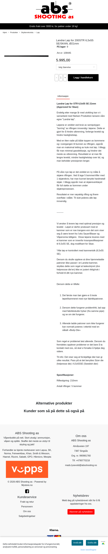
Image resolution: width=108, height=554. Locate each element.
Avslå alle (77, 543)
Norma (7, 453)
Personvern (27, 506)
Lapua (43, 450)
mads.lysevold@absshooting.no (81, 465)
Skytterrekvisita (26, 32)
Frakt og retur (27, 502)
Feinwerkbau (18, 453)
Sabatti (22, 457)
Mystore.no (26, 485)
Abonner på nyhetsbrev (81, 512)
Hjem (5, 32)
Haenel (6, 457)
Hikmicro (38, 457)
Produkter (13, 32)
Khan (28, 453)
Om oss (27, 511)
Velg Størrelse (64, 67)
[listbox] (76, 67)
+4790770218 (83, 460)
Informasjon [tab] (63, 96)
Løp (37, 32)
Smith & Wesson (41, 453)
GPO (29, 457)
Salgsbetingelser (27, 516)
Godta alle (92, 543)
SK (49, 450)
